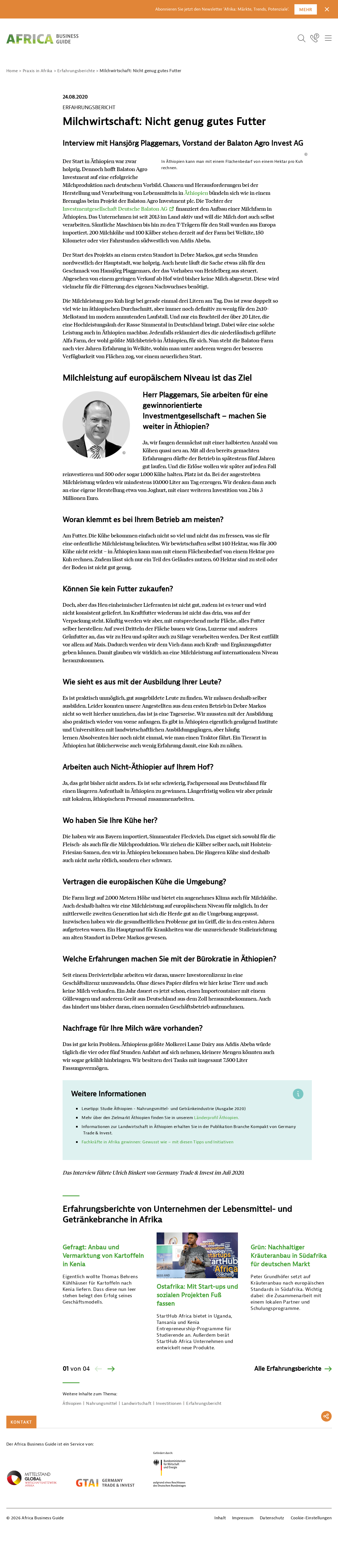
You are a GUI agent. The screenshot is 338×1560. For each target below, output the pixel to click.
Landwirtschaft (136, 1467)
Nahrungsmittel (101, 1467)
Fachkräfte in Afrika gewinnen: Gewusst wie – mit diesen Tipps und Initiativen (157, 1205)
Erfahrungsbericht (203, 1467)
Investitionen (168, 1467)
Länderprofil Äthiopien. (216, 1181)
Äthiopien (116, 216)
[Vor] (111, 1432)
